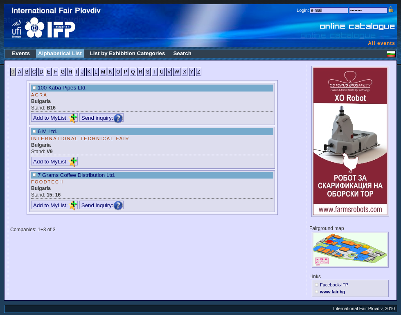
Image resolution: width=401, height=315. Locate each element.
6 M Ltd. (47, 131)
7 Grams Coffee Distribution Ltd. (76, 175)
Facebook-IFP (334, 284)
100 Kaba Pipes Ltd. (62, 88)
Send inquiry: (102, 118)
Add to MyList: (55, 118)
